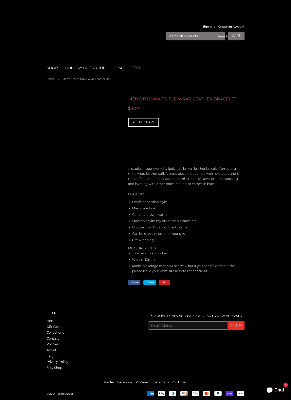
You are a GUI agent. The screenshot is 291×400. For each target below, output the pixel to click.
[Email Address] (188, 325)
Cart (236, 36)
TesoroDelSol (64, 393)
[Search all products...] (195, 36)
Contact (53, 338)
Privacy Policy (57, 362)
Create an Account (231, 26)
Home (51, 78)
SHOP (52, 68)
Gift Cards (54, 327)
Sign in (207, 26)
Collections (55, 332)
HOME (118, 68)
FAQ (50, 356)
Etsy (136, 68)
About (52, 350)
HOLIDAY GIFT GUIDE (85, 68)
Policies (53, 344)
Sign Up (236, 325)
